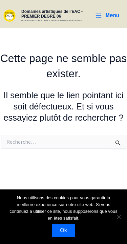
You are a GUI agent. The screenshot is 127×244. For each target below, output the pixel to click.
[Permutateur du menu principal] (107, 15)
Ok (63, 230)
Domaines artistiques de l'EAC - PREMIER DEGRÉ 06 (52, 14)
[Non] (118, 217)
